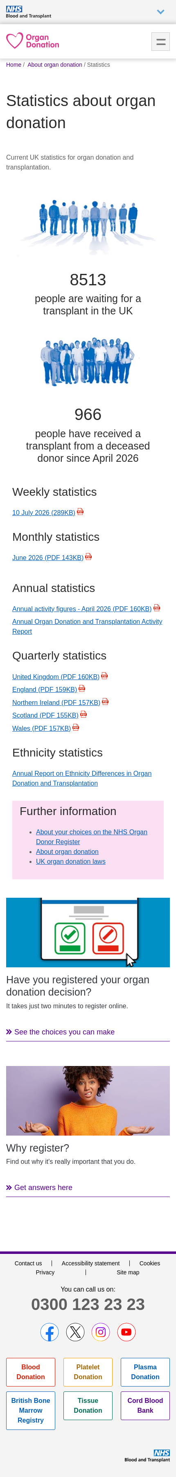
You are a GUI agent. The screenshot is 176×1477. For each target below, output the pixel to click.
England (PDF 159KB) (44, 689)
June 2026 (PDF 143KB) (47, 557)
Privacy (45, 1272)
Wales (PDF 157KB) (41, 728)
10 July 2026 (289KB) (43, 512)
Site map (128, 1272)
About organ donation (67, 851)
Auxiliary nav (160, 12)
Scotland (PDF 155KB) (45, 715)
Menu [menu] (160, 41)
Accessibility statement (91, 1263)
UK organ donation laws (71, 861)
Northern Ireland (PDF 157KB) (56, 702)
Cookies (150, 1263)
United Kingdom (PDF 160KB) (55, 676)
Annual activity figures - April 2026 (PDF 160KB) (82, 608)
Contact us (28, 1263)
